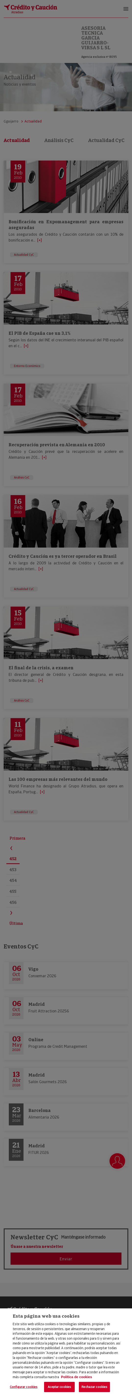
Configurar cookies (23, 1387)
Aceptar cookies (59, 1387)
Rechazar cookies (94, 1387)
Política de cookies (76, 1377)
